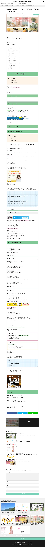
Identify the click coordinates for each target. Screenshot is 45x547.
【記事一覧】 (6, 5)
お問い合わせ (14, 542)
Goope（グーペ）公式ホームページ (14, 373)
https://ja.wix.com (11, 262)
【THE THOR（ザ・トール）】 (15, 212)
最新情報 (14, 3)
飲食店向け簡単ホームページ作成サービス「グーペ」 (16, 301)
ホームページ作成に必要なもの (13, 50)
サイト (7, 489)
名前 (7, 481)
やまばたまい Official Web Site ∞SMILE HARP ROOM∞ (22, 1)
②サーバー (11, 53)
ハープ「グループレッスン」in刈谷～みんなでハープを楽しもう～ (27, 454)
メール (7, 485)
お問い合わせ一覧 (27, 3)
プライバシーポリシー (29, 542)
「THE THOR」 (12, 58)
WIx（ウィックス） (14, 63)
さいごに (10, 68)
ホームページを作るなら (12, 56)
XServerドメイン (10, 107)
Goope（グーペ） (13, 67)
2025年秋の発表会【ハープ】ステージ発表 (23, 441)
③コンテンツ (12, 55)
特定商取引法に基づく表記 (21, 542)
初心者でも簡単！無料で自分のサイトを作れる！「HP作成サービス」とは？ (25, 5)
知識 (22, 13)
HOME (2, 5)
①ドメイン (11, 51)
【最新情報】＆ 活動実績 (19, 535)
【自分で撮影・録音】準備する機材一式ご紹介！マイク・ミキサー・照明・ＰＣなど (27, 462)
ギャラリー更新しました (4, 535)
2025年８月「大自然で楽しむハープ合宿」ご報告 (7, 513)
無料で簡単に (12, 62)
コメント (8, 472)
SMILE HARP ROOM (11, 5)
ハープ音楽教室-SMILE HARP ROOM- (6, 3)
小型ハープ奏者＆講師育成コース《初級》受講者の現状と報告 (37, 513)
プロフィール (18, 3)
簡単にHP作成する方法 (12, 60)
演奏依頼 (22, 3)
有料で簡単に (12, 65)
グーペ (8, 313)
